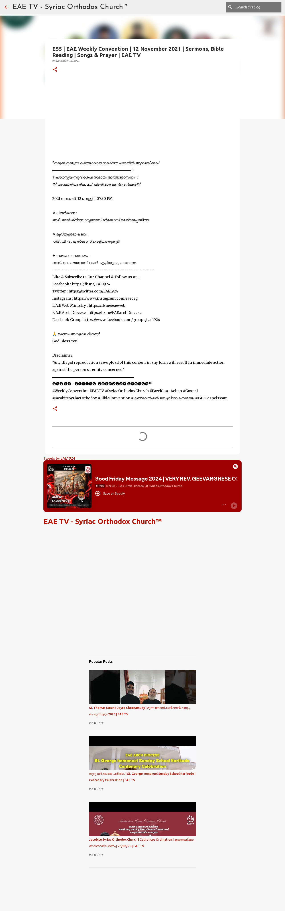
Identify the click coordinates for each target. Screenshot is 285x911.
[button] (55, 70)
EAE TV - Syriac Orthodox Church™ (69, 7)
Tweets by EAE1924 (59, 458)
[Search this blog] (258, 7)
